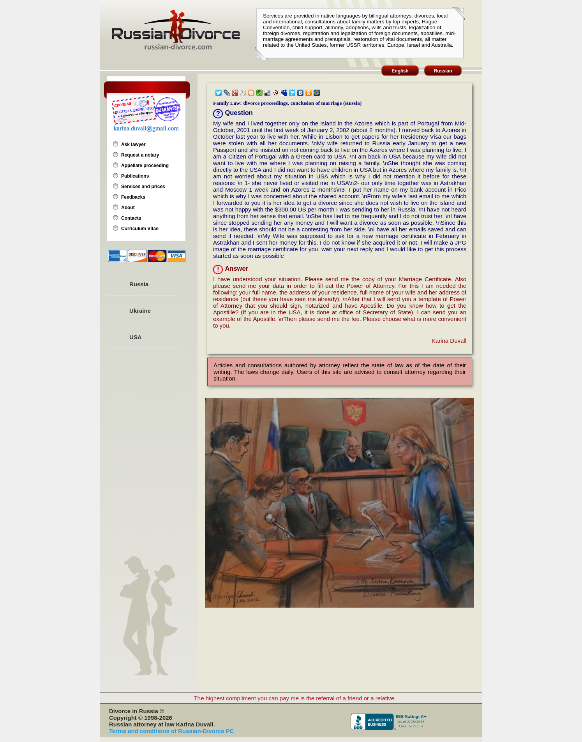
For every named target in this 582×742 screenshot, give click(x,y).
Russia (138, 284)
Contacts (131, 218)
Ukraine (140, 310)
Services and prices (143, 186)
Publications (135, 176)
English (400, 71)
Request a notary (140, 155)
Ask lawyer (133, 144)
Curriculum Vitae (140, 228)
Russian (443, 71)
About (128, 207)
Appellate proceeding (145, 165)
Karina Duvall (449, 340)
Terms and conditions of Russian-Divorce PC (171, 731)
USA (135, 337)
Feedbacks (133, 197)
